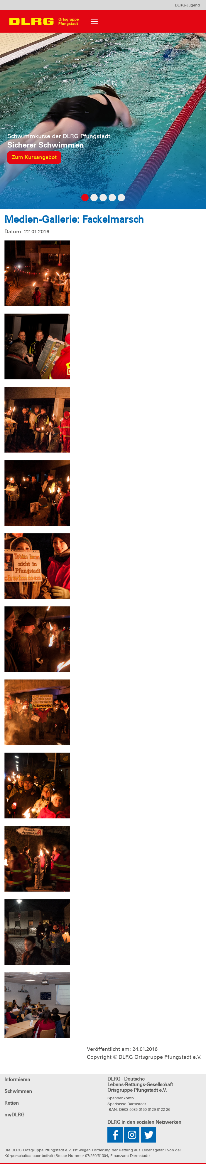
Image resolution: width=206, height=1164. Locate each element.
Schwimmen (18, 1091)
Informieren (17, 1079)
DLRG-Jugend (187, 5)
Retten (11, 1103)
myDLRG (14, 1115)
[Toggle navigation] (94, 21)
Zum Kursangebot (34, 157)
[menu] (187, 5)
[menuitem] (187, 5)
